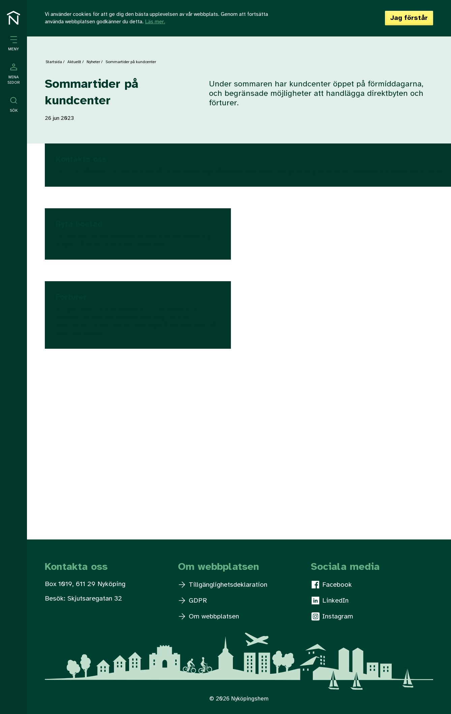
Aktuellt (74, 62)
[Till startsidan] (13, 18)
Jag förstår (409, 18)
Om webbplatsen (209, 616)
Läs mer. (155, 22)
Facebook (331, 585)
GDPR (193, 600)
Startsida (54, 62)
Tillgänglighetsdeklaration (223, 584)
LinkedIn (330, 601)
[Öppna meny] (13, 43)
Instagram (332, 616)
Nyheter (93, 62)
